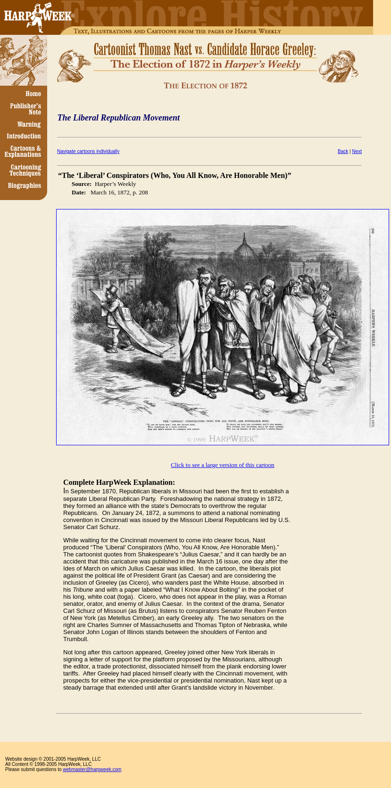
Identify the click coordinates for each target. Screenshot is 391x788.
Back (343, 151)
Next (357, 151)
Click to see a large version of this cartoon (222, 464)
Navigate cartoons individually (88, 151)
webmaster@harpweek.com (92, 769)
